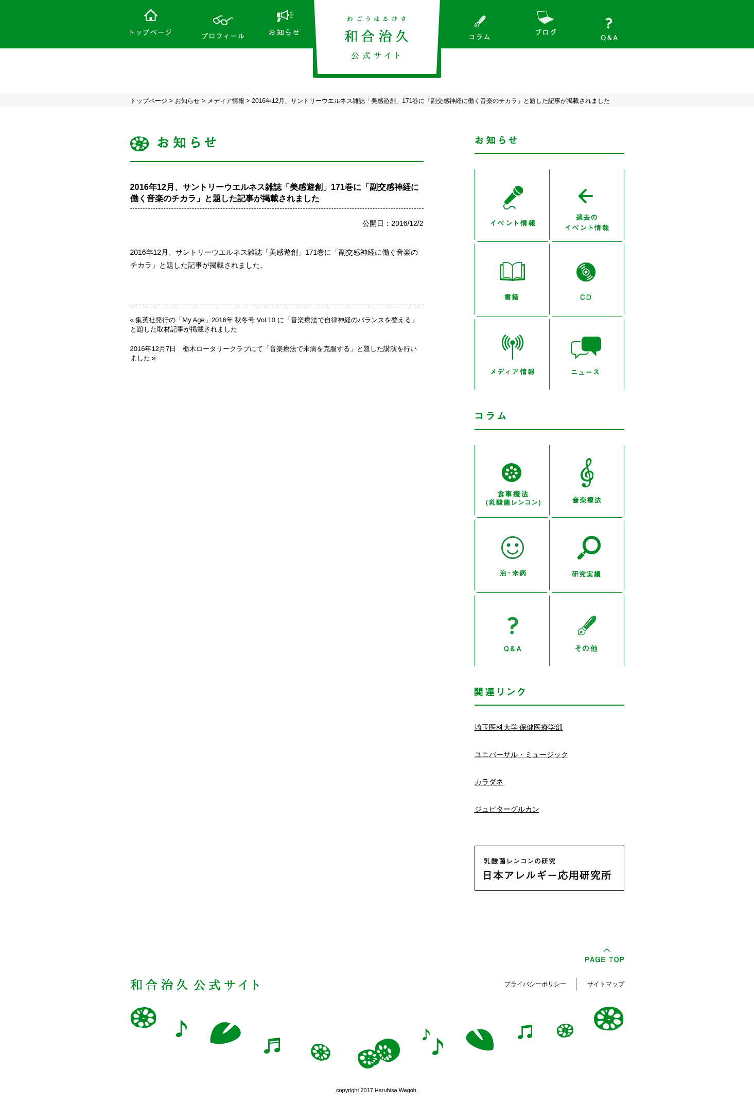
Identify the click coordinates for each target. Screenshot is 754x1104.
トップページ (148, 100)
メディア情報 (225, 100)
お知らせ (187, 100)
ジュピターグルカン (507, 809)
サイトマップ (605, 984)
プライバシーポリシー (535, 984)
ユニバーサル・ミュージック (521, 754)
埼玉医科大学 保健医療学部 (519, 727)
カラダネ (489, 782)
